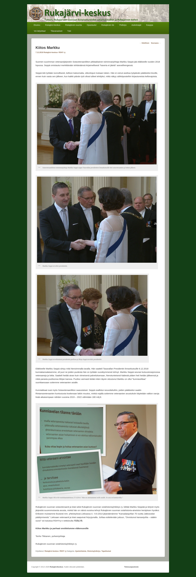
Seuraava (156, 43)
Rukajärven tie (107, 25)
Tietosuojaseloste (131, 567)
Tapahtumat (106, 551)
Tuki (69, 31)
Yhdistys (123, 25)
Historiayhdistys (93, 551)
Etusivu (37, 25)
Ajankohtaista (80, 551)
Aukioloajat (136, 25)
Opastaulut (92, 25)
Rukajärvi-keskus (52, 25)
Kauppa (149, 25)
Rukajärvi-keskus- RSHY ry (54, 52)
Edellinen (144, 43)
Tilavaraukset (56, 31)
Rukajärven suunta (73, 25)
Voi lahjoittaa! (40, 31)
